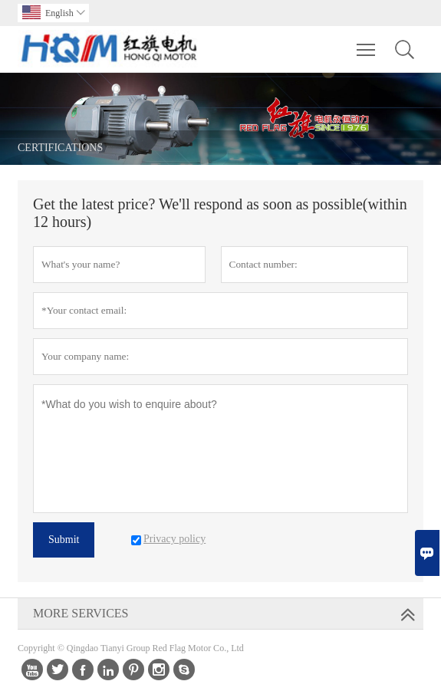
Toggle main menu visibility (367, 42)
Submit (63, 539)
